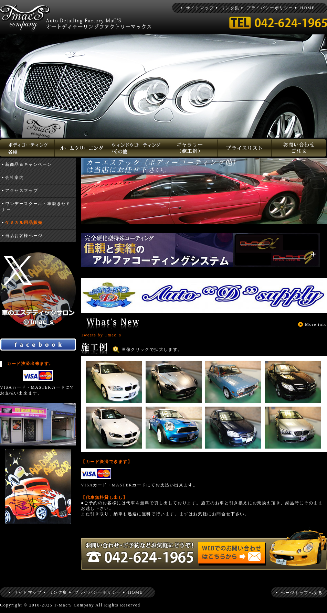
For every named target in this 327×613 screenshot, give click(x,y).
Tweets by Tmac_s (101, 335)
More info (316, 324)
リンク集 (230, 8)
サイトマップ (200, 8)
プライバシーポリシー (269, 8)
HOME (307, 8)
